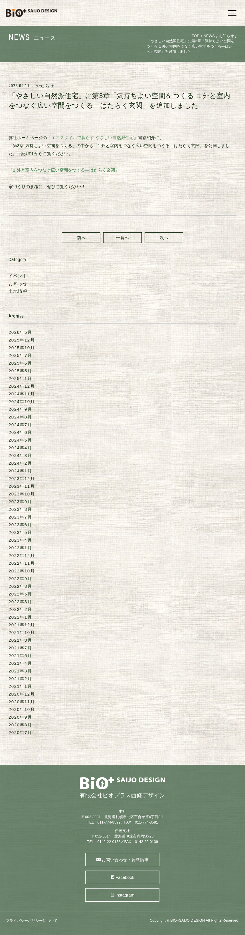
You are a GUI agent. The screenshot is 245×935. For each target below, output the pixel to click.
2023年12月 (22, 478)
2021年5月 (20, 655)
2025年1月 (20, 378)
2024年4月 (20, 447)
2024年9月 (20, 409)
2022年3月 (20, 601)
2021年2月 (20, 678)
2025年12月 (22, 340)
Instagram (125, 895)
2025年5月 (20, 370)
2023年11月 (22, 486)
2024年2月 (20, 463)
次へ (164, 237)
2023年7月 (20, 517)
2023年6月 (20, 524)
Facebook (125, 877)
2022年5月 (20, 594)
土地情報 (18, 291)
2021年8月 (20, 640)
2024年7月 (20, 424)
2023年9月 (20, 501)
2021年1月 (20, 686)
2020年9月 (20, 717)
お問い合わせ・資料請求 (125, 859)
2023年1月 (20, 547)
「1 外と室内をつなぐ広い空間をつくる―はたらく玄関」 (64, 170)
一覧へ (122, 237)
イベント (18, 275)
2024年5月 (20, 440)
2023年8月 (20, 509)
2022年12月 (22, 555)
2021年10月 (22, 632)
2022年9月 (20, 578)
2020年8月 (20, 724)
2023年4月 (20, 540)
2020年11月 (22, 701)
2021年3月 (20, 670)
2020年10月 (22, 709)
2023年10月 (22, 493)
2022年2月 (20, 609)
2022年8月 (20, 586)
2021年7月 (20, 647)
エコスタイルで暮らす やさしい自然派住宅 (92, 137)
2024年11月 (22, 393)
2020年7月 (20, 732)
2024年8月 (20, 416)
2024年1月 (20, 470)
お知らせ (45, 86)
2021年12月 (22, 624)
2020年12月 (22, 694)
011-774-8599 (108, 822)
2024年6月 (20, 432)
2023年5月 (20, 532)
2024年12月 (22, 386)
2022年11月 (22, 563)
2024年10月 (22, 401)
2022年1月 (20, 617)
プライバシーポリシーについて (32, 920)
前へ (81, 237)
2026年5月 (20, 332)
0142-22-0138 (108, 842)
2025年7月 (20, 355)
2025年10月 (22, 347)
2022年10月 (22, 570)
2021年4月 (20, 663)
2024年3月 (20, 455)
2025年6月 (20, 363)
